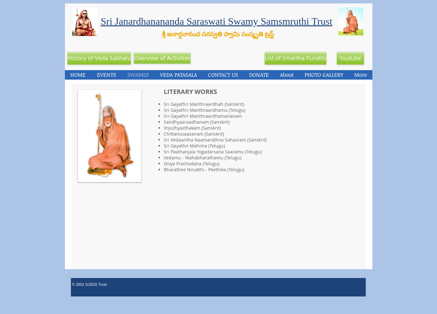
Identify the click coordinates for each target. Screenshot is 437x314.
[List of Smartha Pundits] (295, 58)
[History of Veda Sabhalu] (99, 58)
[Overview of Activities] (162, 58)
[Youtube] (350, 58)
